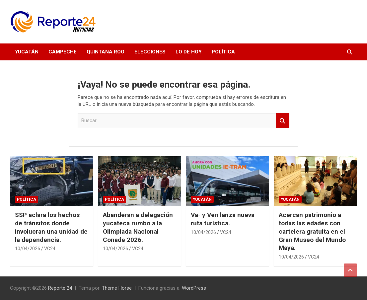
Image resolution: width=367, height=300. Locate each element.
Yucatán (26, 52)
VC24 (49, 248)
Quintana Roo (105, 52)
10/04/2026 (27, 248)
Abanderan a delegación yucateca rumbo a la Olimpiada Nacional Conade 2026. (138, 227)
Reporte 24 (60, 288)
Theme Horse (117, 288)
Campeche (62, 52)
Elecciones (150, 52)
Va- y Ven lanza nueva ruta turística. (223, 219)
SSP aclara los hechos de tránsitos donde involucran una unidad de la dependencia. (51, 227)
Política (223, 52)
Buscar (282, 120)
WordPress (194, 288)
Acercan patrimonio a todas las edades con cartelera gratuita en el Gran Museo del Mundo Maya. (312, 231)
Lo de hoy (189, 52)
